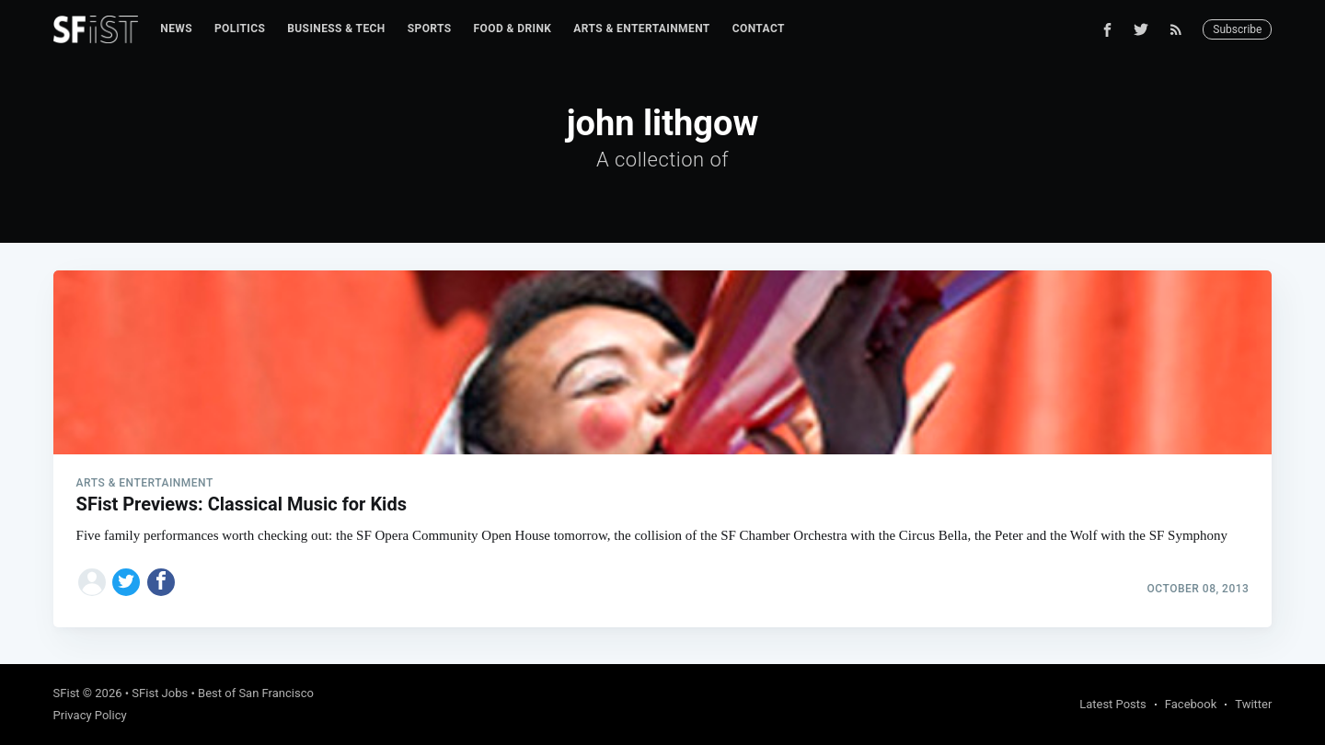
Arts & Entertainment (641, 28)
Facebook (1190, 704)
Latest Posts (1112, 704)
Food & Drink (513, 28)
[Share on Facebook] (161, 582)
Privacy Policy (90, 715)
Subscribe (1237, 29)
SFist (66, 693)
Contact (758, 28)
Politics (239, 28)
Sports (430, 28)
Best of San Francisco (256, 693)
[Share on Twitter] (126, 582)
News (176, 28)
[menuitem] (176, 29)
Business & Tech (336, 28)
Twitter (1253, 704)
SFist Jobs (160, 693)
